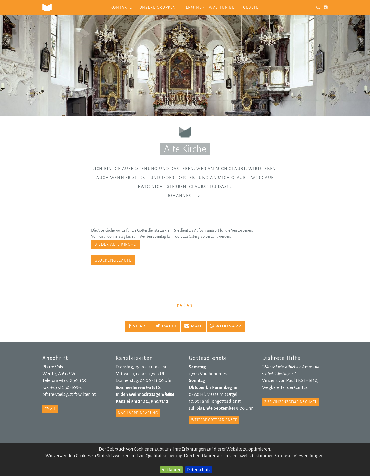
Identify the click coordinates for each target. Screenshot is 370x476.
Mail (193, 326)
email (50, 409)
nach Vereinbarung (138, 413)
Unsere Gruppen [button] (159, 7)
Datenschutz (199, 469)
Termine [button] (194, 7)
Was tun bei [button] (224, 7)
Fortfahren (171, 469)
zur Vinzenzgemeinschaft (290, 402)
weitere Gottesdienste (214, 420)
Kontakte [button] (122, 7)
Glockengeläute (113, 260)
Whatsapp (226, 326)
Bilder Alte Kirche (115, 244)
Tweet (166, 326)
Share (138, 326)
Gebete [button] (252, 7)
